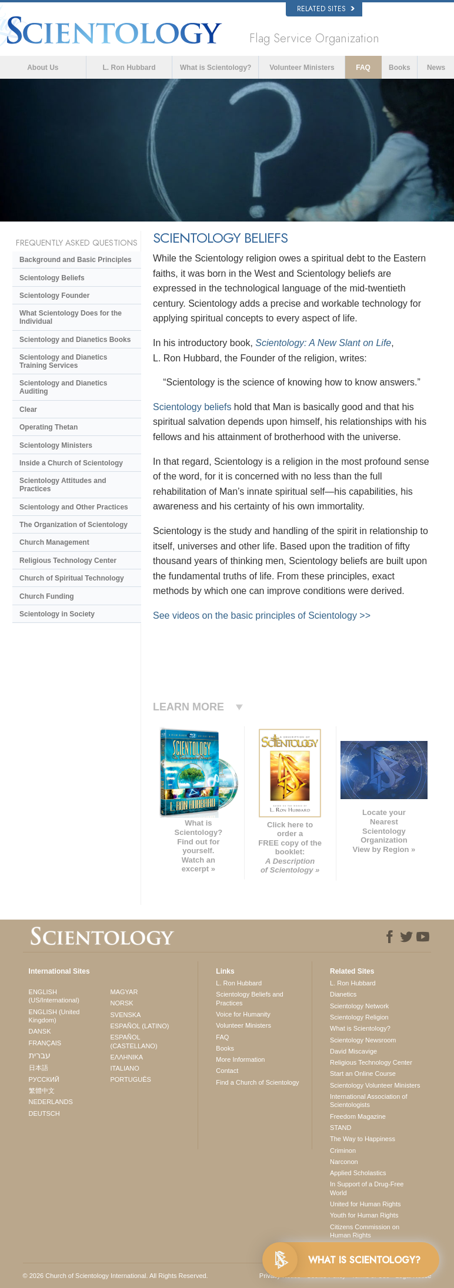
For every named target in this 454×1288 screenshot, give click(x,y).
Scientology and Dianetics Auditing (63, 387)
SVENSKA (125, 1014)
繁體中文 (42, 1090)
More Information (240, 1059)
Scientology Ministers (55, 445)
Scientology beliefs (192, 407)
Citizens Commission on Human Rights (364, 1231)
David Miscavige (353, 1051)
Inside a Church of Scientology (71, 463)
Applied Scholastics (358, 1172)
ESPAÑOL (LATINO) (139, 1025)
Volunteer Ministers (301, 67)
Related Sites (326, 9)
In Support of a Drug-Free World (366, 1188)
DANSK (40, 1031)
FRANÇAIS (45, 1042)
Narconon (344, 1161)
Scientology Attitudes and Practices (62, 485)
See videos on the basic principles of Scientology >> (261, 615)
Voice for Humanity (243, 1014)
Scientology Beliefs (52, 278)
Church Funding (46, 596)
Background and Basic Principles (75, 260)
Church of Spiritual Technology (71, 578)
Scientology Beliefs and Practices (249, 998)
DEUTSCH (44, 1113)
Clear (28, 409)
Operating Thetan (48, 427)
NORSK (121, 1003)
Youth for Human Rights (364, 1215)
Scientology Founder (54, 295)
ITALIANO (124, 1068)
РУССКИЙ (44, 1079)
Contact (227, 1070)
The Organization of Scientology (73, 525)
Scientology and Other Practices (73, 507)
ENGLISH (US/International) (54, 996)
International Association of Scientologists (368, 1100)
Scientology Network (359, 1005)
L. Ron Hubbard (129, 67)
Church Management (54, 542)
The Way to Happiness (362, 1138)
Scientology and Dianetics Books (75, 340)
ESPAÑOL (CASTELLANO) (133, 1041)
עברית (40, 1055)
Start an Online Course (363, 1073)
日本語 (38, 1067)
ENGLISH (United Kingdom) (54, 1016)
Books (399, 67)
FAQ (363, 67)
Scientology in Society (57, 614)
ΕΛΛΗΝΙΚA (126, 1057)
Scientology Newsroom (363, 1040)
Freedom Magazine (358, 1116)
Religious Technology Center (67, 560)
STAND (340, 1127)
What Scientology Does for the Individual (70, 317)
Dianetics (343, 994)
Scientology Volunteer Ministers (375, 1085)
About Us (42, 67)
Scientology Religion (359, 1017)
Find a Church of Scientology (257, 1082)
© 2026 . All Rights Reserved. (115, 1275)
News (436, 67)
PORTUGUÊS (130, 1079)
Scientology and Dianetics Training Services (63, 361)
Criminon (343, 1150)
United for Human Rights (365, 1204)
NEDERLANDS (51, 1101)
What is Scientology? (215, 67)
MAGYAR (124, 991)
